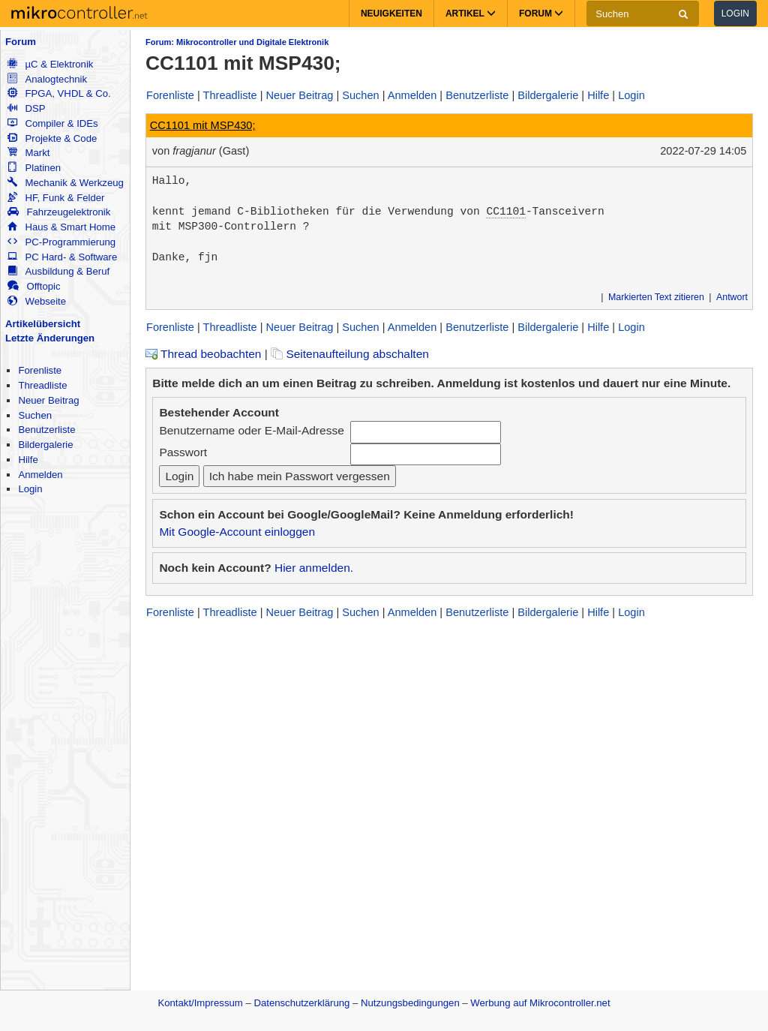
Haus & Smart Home (62, 227)
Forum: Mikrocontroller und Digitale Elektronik (237, 42)
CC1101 (505, 211)
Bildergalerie (45, 444)
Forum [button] (541, 13)
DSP (26, 108)
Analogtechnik (47, 79)
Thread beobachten (203, 353)
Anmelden (40, 474)
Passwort (183, 452)
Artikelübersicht (42, 323)
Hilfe (28, 459)
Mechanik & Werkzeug (65, 182)
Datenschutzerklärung (302, 1002)
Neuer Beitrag (48, 400)
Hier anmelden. (313, 567)
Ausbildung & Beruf (59, 271)
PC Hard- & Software (62, 257)
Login (735, 13)
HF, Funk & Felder (56, 197)
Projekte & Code (52, 138)
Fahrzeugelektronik (59, 212)
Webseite (37, 301)
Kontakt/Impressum (200, 1002)
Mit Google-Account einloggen (237, 531)
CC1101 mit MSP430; (203, 125)
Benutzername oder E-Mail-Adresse (251, 430)
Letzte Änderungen (49, 338)
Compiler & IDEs (53, 123)
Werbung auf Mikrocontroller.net (540, 1002)
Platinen (34, 167)
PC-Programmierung (62, 242)
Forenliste (40, 370)
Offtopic (34, 286)
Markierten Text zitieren (656, 297)
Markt (29, 152)
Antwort (732, 297)
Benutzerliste (46, 429)
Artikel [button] (471, 13)
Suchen (35, 415)
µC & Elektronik (50, 64)
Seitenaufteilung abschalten (350, 353)
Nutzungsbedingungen (410, 1002)
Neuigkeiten (391, 13)
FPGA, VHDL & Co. (59, 93)
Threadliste (42, 385)
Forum (20, 41)
